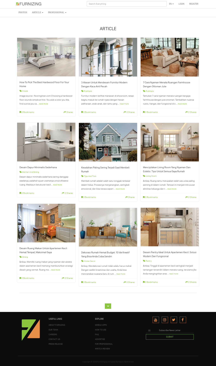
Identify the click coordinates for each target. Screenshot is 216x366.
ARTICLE (37, 12)
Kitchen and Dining (30, 172)
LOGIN (181, 4)
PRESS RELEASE (56, 344)
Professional (57, 12)
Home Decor (89, 261)
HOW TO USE (100, 329)
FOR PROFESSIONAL (104, 344)
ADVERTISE (100, 339)
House (25, 91)
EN (171, 4)
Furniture (88, 91)
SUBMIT (169, 336)
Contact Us (54, 339)
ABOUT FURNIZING (57, 325)
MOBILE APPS (101, 325)
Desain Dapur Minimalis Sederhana (38, 167)
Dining (25, 257)
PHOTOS (23, 12)
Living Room (151, 176)
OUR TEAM (53, 329)
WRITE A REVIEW (102, 348)
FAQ (97, 334)
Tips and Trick (90, 176)
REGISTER (193, 4)
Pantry (149, 261)
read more (43, 103)
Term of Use (129, 362)
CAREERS (53, 334)
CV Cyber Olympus (115, 362)
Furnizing (101, 362)
